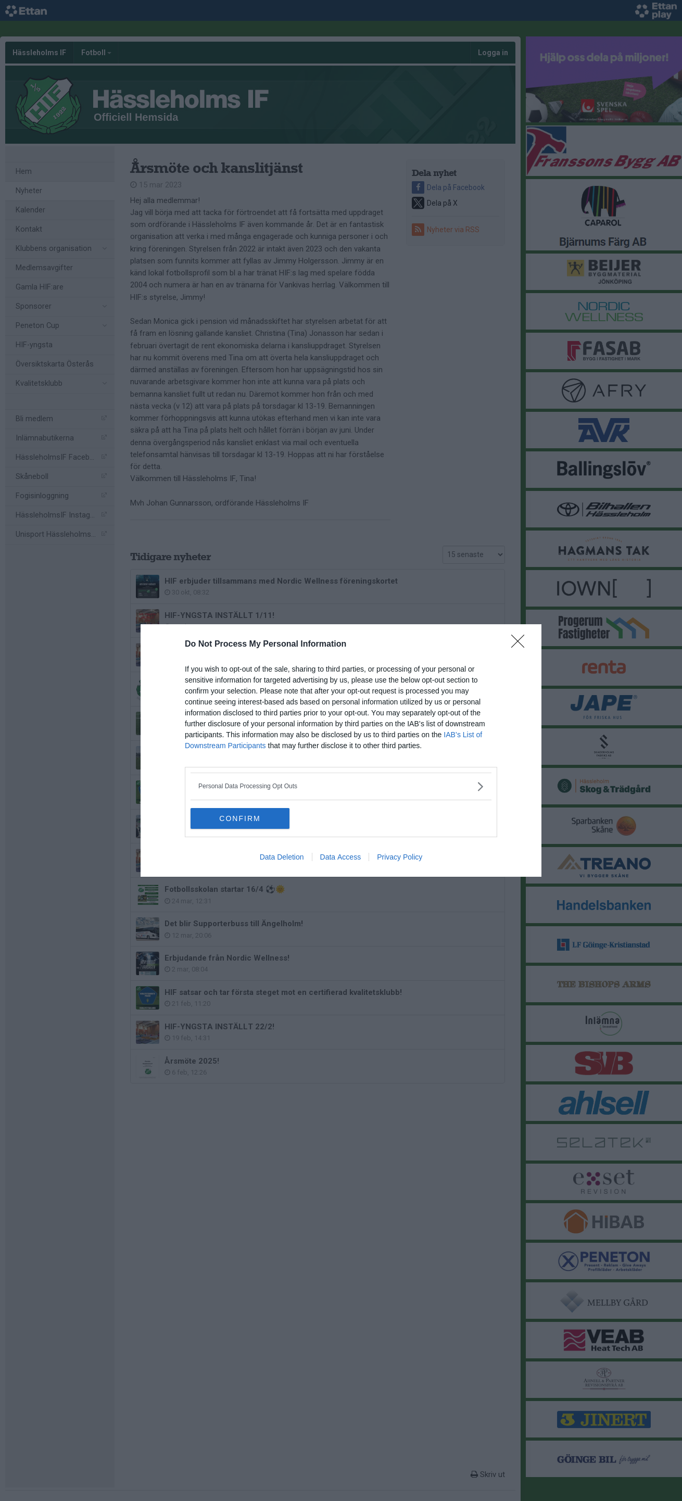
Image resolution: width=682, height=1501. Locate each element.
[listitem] (341, 786)
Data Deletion (282, 857)
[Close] (521, 644)
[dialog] (341, 750)
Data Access (340, 857)
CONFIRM (239, 818)
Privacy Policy (399, 857)
